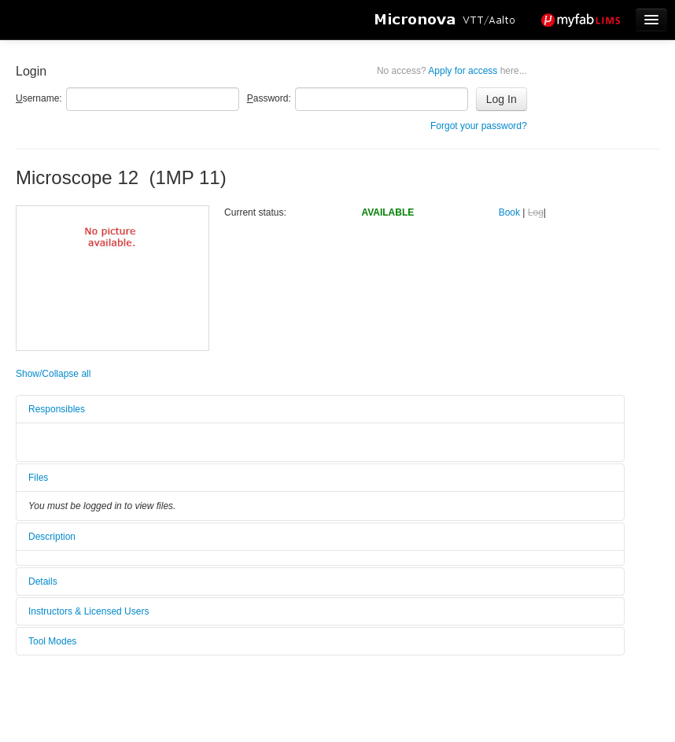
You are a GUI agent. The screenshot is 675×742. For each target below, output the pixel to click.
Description (52, 536)
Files (38, 477)
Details (42, 581)
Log (536, 212)
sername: (39, 98)
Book (509, 212)
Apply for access (452, 70)
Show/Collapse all (53, 373)
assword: (269, 98)
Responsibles (56, 409)
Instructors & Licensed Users (88, 611)
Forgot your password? (478, 125)
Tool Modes (52, 641)
